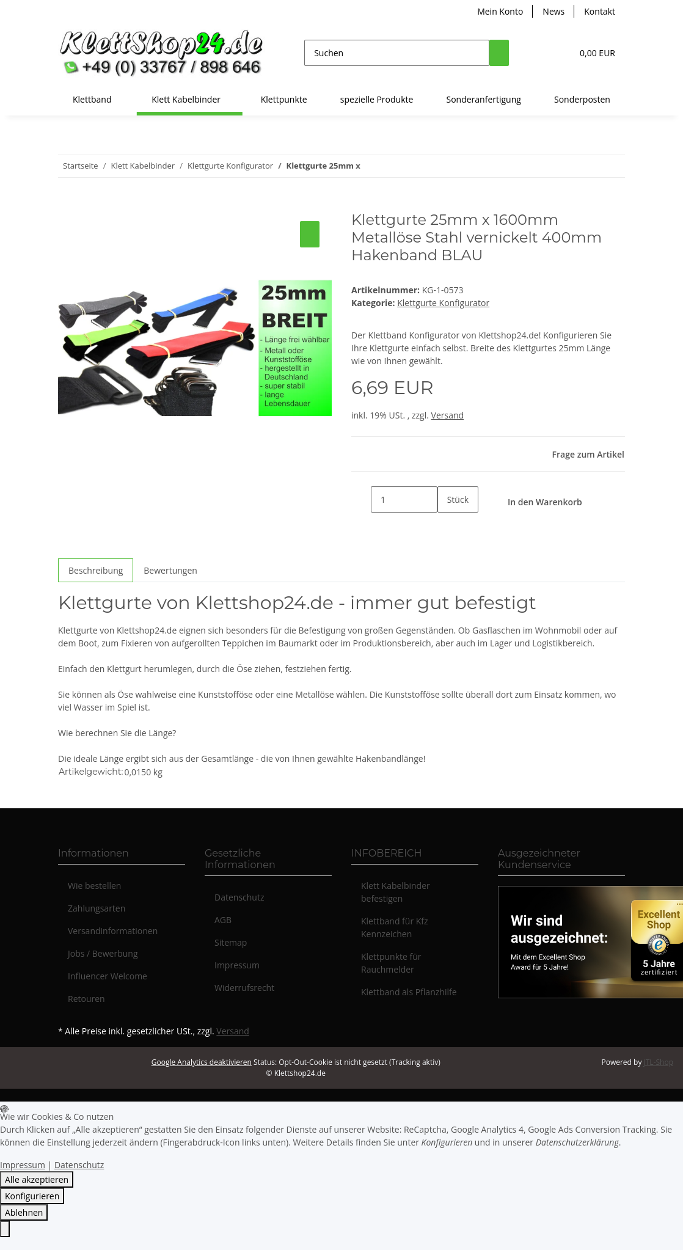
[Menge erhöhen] (447, 526)
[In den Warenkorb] (68, 204)
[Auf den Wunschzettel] (310, 234)
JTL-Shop (658, 1062)
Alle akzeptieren (36, 1179)
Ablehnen (24, 1212)
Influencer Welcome (107, 976)
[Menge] (404, 499)
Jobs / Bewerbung (103, 953)
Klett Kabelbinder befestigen (395, 892)
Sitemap (230, 942)
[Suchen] (396, 53)
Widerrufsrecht (244, 987)
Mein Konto (500, 11)
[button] (538, 53)
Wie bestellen (94, 885)
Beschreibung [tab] (95, 570)
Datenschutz (239, 897)
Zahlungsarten (96, 908)
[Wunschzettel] (558, 53)
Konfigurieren (32, 1196)
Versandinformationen (113, 931)
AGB (223, 920)
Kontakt (599, 11)
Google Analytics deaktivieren (202, 1062)
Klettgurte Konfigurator (443, 303)
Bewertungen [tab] (170, 570)
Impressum (237, 965)
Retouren (86, 998)
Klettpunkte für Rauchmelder (391, 963)
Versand (447, 415)
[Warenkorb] (596, 53)
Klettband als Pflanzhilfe (409, 992)
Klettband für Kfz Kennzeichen (394, 927)
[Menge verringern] (361, 499)
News (553, 11)
